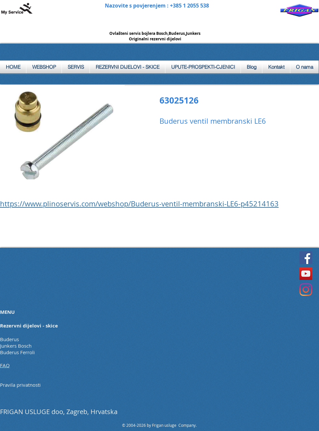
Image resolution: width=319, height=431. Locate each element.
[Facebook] (305, 257)
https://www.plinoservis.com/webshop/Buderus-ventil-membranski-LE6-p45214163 (139, 203)
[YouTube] (305, 273)
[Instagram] (305, 289)
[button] (76, 67)
